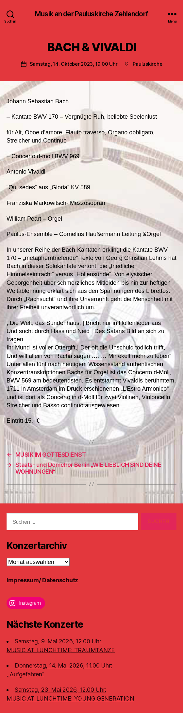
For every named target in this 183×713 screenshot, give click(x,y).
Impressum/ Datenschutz (42, 580)
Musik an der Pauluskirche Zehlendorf (91, 13)
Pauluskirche (147, 64)
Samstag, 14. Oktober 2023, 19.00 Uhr (74, 64)
